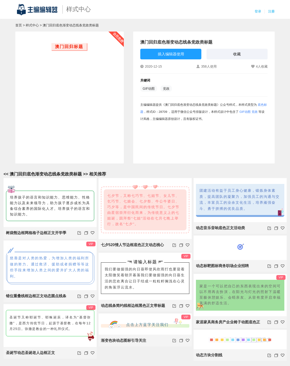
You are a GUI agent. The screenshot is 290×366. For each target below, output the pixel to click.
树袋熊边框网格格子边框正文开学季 (36, 233)
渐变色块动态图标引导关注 (123, 340)
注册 (271, 11)
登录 (258, 11)
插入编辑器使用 (171, 54)
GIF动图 (149, 88)
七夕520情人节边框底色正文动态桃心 (132, 245)
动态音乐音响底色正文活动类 (220, 228)
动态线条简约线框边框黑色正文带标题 (133, 306)
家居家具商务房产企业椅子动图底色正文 (228, 324)
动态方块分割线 (209, 355)
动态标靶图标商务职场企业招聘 (222, 266)
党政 (166, 88)
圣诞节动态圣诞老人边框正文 (30, 353)
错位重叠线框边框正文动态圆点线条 (36, 296)
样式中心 (32, 25)
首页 (18, 25)
